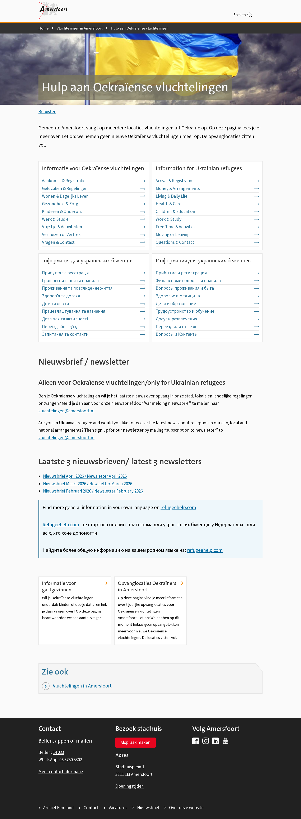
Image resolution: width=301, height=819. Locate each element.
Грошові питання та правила (93, 288)
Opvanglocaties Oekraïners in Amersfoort (150, 593)
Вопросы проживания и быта (207, 296)
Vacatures (118, 808)
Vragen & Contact (93, 249)
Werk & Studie (93, 226)
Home (43, 28)
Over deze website (186, 808)
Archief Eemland (58, 808)
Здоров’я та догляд (93, 303)
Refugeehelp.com (61, 532)
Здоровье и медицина (207, 303)
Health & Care (207, 211)
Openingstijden (129, 786)
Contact (91, 808)
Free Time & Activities (207, 234)
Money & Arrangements (207, 196)
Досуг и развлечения (207, 326)
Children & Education (207, 219)
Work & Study (207, 226)
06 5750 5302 (70, 760)
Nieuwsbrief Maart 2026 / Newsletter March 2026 (87, 491)
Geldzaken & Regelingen (93, 196)
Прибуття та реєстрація (93, 280)
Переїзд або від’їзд (93, 334)
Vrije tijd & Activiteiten (93, 234)
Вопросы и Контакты (207, 342)
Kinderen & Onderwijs (93, 219)
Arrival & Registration (207, 188)
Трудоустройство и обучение (207, 319)
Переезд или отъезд (207, 334)
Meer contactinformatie (60, 772)
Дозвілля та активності (93, 326)
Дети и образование (207, 311)
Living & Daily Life (207, 203)
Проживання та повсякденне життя (93, 296)
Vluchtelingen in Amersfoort (80, 28)
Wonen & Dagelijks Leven (93, 203)
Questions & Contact (207, 249)
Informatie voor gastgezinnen (74, 593)
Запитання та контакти (93, 342)
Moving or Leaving (207, 242)
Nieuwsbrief (148, 808)
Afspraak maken (135, 742)
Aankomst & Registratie (93, 188)
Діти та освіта (93, 311)
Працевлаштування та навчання (93, 319)
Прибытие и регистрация (207, 280)
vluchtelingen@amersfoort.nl (66, 418)
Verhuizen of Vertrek (93, 242)
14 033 (58, 752)
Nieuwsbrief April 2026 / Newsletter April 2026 (85, 483)
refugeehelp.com (205, 557)
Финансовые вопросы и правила (207, 288)
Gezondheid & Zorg (93, 211)
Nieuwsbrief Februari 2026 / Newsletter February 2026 (93, 498)
